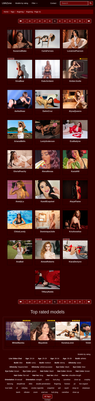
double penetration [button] (43, 384)
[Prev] (25, 21)
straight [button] (34, 380)
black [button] (62, 367)
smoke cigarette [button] (37, 388)
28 (40, 21)
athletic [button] (80, 359)
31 (55, 21)
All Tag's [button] (47, 396)
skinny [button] (60, 363)
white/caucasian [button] (42, 367)
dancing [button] (10, 384)
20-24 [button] (29, 359)
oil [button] (17, 388)
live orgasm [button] (83, 384)
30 (50, 21)
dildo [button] (30, 384)
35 (75, 21)
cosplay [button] (87, 380)
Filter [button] (34, 3)
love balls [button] (8, 388)
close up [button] (77, 380)
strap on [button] (75, 388)
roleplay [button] (25, 388)
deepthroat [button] (21, 384)
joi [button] (74, 384)
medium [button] (45, 363)
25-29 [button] (42, 359)
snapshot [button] (50, 388)
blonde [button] (64, 371)
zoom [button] (35, 392)
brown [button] (12, 371)
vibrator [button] (27, 392)
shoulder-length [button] (71, 375)
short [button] (52, 375)
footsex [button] (67, 384)
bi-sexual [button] (13, 380)
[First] (20, 21)
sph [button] (59, 388)
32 (60, 21)
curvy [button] (31, 363)
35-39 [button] (67, 359)
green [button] (29, 371)
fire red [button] (21, 375)
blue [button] (79, 367)
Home (6, 12)
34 (70, 21)
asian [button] (75, 363)
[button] (15, 358)
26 (30, 21)
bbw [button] (18, 363)
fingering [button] (57, 384)
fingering (20, 12)
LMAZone (7, 3)
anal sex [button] (44, 392)
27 (35, 21)
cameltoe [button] (66, 380)
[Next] (84, 21)
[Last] (88, 21)
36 (80, 21)
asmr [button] (47, 380)
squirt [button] (66, 388)
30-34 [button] (54, 359)
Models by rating (21, 3)
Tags (12, 12)
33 (65, 21)
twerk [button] (18, 392)
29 (45, 21)
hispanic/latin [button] (19, 367)
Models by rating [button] (84, 354)
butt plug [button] (56, 380)
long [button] (37, 375)
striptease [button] (86, 388)
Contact (53, 3)
